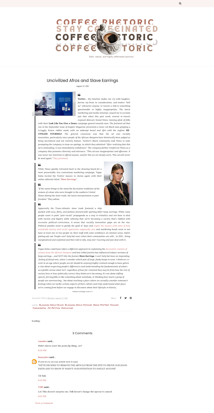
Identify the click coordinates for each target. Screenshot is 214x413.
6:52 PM (42, 396)
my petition (54, 308)
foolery (114, 304)
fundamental (39, 308)
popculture (67, 308)
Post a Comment (44, 403)
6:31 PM (42, 380)
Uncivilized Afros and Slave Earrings (82, 80)
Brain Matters (101, 304)
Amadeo (42, 341)
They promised (60, 158)
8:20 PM (42, 350)
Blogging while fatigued (78, 304)
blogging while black (51, 304)
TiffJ (40, 387)
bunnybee (43, 357)
